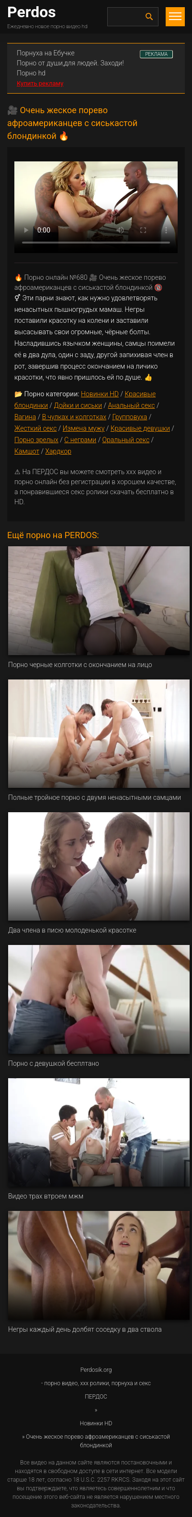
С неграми (80, 440)
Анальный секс (131, 405)
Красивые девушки (140, 428)
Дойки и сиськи (78, 405)
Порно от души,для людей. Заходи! (70, 63)
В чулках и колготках (74, 417)
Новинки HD (100, 394)
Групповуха (129, 417)
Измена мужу (84, 428)
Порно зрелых (36, 440)
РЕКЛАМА (156, 54)
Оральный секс (126, 440)
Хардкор (58, 451)
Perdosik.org (96, 1370)
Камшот (26, 451)
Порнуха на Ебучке (46, 53)
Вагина (25, 417)
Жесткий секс (35, 428)
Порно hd (31, 73)
